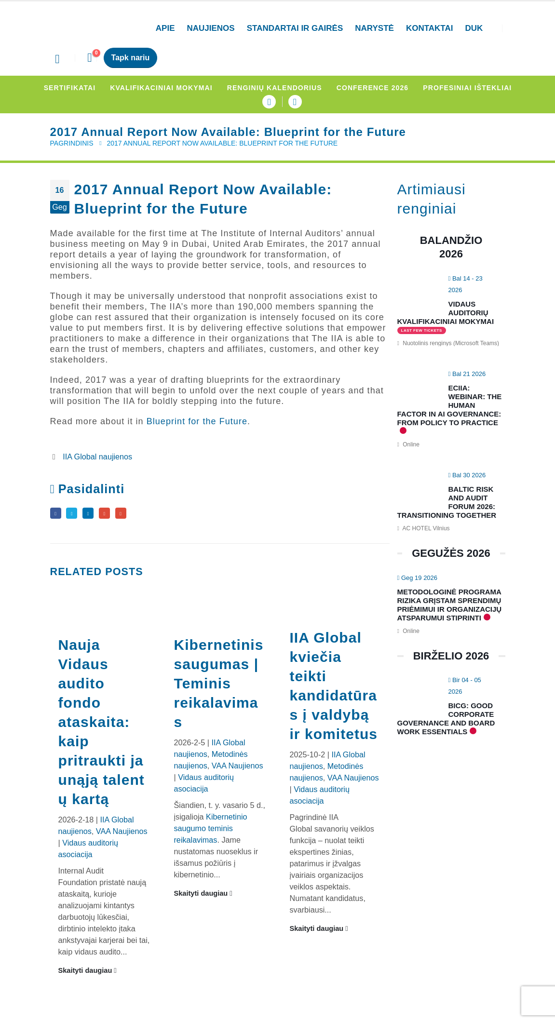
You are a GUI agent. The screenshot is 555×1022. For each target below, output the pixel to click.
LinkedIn (97, 515)
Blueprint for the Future (197, 421)
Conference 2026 (373, 88)
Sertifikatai (70, 88)
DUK (474, 28)
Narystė (374, 28)
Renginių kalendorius (274, 88)
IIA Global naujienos (97, 456)
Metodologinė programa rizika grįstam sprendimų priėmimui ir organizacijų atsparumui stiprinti (449, 605)
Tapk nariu (130, 58)
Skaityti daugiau (87, 974)
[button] (57, 59)
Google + (117, 515)
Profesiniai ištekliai (467, 88)
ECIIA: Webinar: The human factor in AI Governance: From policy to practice (449, 405)
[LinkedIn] (295, 101)
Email (137, 515)
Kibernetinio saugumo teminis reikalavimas (210, 832)
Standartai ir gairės (295, 28)
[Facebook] (269, 101)
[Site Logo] (91, 29)
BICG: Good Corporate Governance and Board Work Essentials (446, 718)
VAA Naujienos (122, 835)
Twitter (77, 515)
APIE (165, 28)
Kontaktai (429, 28)
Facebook (57, 515)
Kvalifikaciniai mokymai (161, 88)
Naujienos (211, 28)
